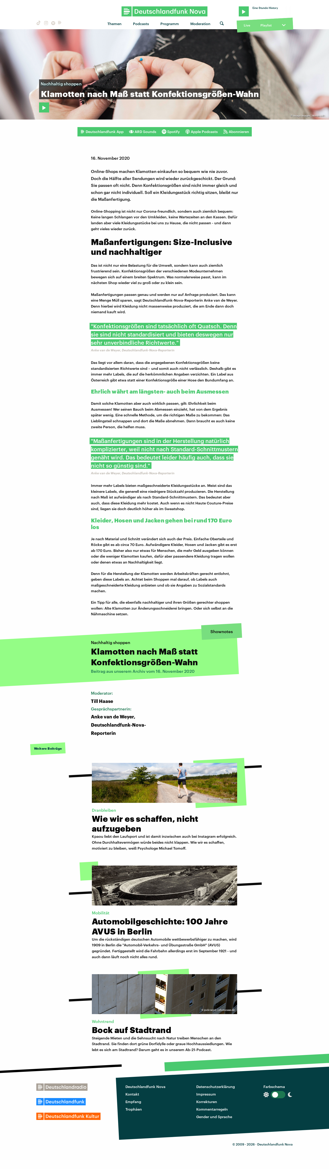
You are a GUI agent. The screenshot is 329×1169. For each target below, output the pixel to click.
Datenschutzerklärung (215, 1086)
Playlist (266, 25)
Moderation (200, 23)
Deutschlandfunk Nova (145, 1086)
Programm (169, 23)
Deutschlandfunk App (102, 131)
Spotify (171, 131)
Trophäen (133, 1109)
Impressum (206, 1094)
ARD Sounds (142, 131)
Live (247, 25)
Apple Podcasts (201, 131)
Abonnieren (236, 131)
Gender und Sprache (214, 1116)
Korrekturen (206, 1101)
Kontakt (132, 1094)
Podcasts (141, 23)
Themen (114, 23)
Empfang (133, 1101)
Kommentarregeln (212, 1109)
